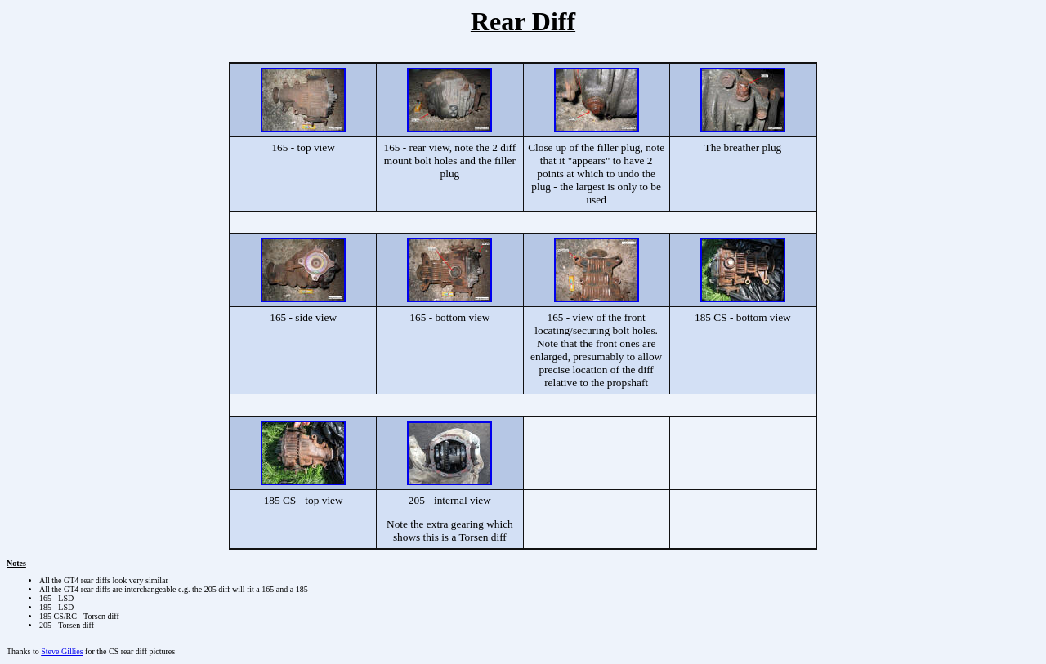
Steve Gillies (62, 651)
